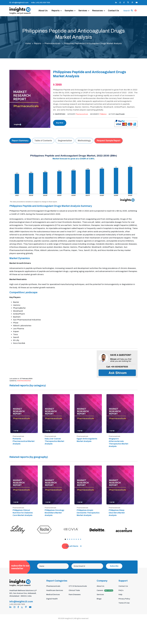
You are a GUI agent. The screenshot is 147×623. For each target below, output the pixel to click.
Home (28, 44)
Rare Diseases (75, 595)
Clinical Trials (74, 591)
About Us (44, 8)
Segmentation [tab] (65, 141)
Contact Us (45, 13)
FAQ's (121, 591)
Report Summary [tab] (20, 141)
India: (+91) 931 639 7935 (40, 2)
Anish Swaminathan (24, 381)
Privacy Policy (124, 599)
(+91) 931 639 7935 (17, 605)
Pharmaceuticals (53, 44)
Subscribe (114, 566)
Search (126, 9)
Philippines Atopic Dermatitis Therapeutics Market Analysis (88, 513)
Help (120, 595)
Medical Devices (53, 595)
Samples (70, 8)
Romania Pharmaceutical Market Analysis (24, 441)
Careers (105, 591)
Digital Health (52, 599)
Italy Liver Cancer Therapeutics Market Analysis (54, 441)
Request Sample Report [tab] (108, 141)
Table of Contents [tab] (43, 141)
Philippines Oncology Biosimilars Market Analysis (54, 513)
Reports (57, 8)
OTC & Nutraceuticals (78, 586)
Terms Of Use (124, 603)
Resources (99, 8)
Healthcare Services (54, 591)
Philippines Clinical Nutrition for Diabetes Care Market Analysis (23, 513)
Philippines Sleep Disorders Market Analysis (117, 513)
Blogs (99, 599)
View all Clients (73, 546)
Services (84, 8)
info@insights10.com (18, 2)
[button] (65, 539)
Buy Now (59, 123)
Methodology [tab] (84, 141)
